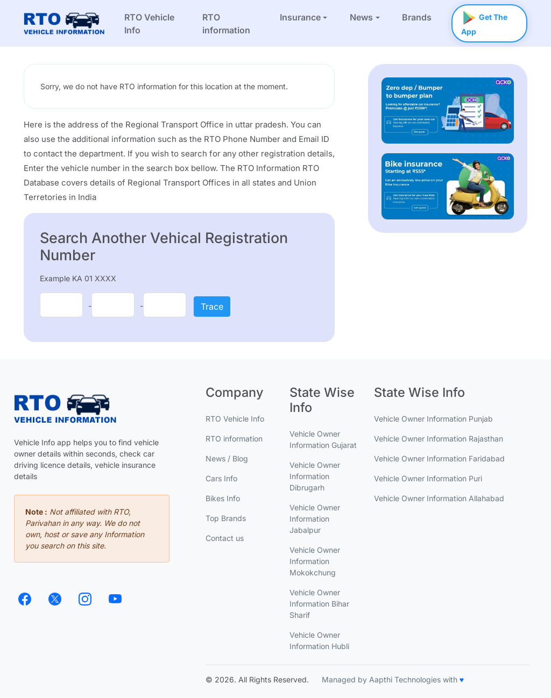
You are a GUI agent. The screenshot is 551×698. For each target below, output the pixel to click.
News (361, 17)
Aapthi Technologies (405, 679)
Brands (417, 17)
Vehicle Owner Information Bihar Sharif (319, 603)
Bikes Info (223, 498)
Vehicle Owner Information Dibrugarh (314, 476)
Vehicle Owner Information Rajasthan (438, 438)
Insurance (300, 17)
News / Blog (227, 458)
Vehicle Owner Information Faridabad (439, 458)
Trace (212, 306)
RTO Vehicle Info (149, 23)
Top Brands (226, 518)
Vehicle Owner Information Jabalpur (314, 519)
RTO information (226, 23)
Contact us (225, 538)
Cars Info (221, 478)
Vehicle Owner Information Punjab (433, 418)
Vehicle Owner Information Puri (428, 478)
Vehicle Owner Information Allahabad (439, 498)
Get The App (484, 20)
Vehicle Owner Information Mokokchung (314, 561)
